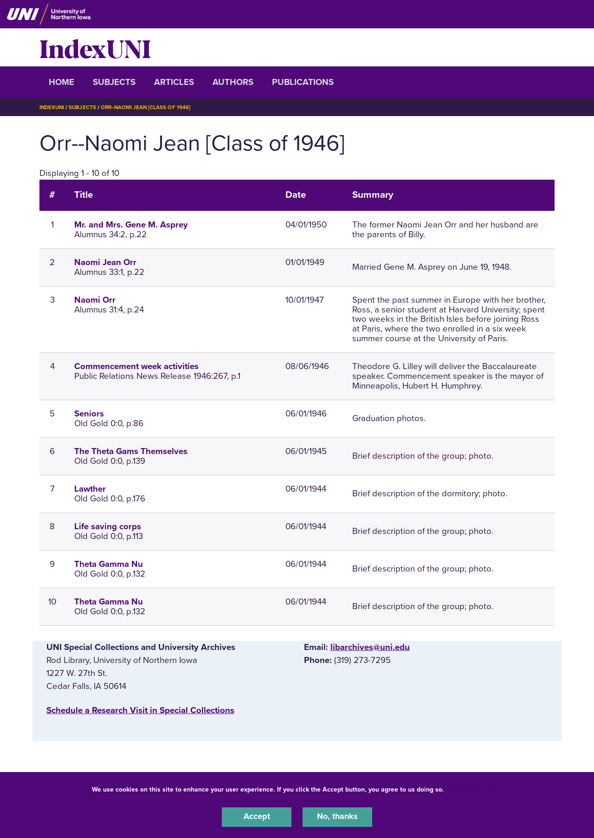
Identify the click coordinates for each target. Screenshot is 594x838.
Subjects (114, 82)
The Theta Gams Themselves (130, 451)
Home (61, 82)
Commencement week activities (136, 366)
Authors (233, 82)
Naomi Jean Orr (105, 262)
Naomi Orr (95, 300)
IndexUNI (95, 47)
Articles (174, 82)
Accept (256, 817)
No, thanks (337, 817)
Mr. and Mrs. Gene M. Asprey (131, 225)
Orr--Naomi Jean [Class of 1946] (149, 107)
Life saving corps (107, 526)
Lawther (90, 489)
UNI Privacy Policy (475, 789)
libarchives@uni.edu (370, 647)
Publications (303, 82)
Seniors (89, 414)
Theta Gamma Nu (108, 564)
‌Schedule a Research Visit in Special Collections (140, 710)
